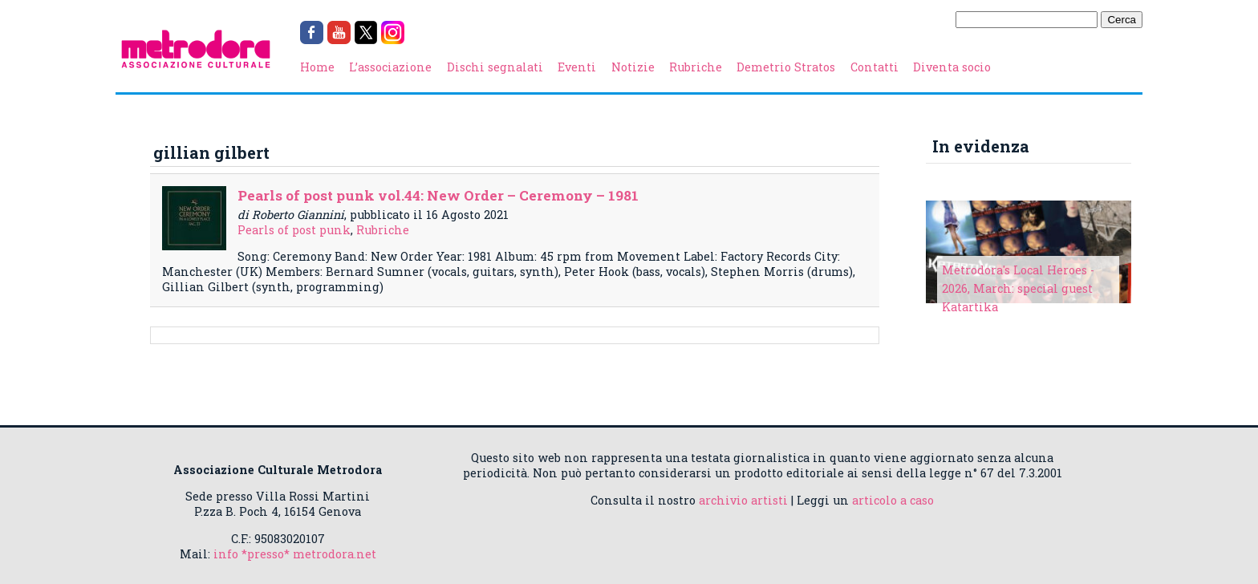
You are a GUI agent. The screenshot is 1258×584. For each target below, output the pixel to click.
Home (317, 67)
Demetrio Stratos (786, 67)
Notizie (633, 67)
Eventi (577, 67)
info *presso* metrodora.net (294, 554)
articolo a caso (893, 500)
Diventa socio (952, 67)
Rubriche (695, 67)
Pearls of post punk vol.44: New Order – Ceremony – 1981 (438, 195)
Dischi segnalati (495, 67)
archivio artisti (743, 500)
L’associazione (390, 67)
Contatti (874, 67)
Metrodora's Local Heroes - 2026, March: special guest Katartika (1018, 288)
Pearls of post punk (294, 229)
